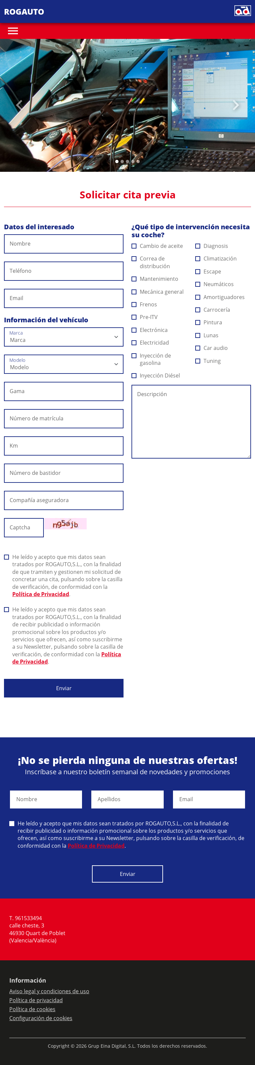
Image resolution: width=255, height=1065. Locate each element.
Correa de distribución (150, 262)
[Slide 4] (138, 161)
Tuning (208, 361)
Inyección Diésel (155, 375)
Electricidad (150, 342)
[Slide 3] (132, 161)
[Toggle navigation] (13, 31)
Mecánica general (157, 291)
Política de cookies (32, 1009)
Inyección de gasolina (151, 359)
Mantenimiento (155, 278)
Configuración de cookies (40, 1018)
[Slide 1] (122, 161)
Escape (208, 271)
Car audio (211, 348)
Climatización (216, 258)
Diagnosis (211, 246)
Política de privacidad (36, 1000)
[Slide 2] (127, 161)
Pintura (208, 322)
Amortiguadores (220, 297)
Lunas (207, 335)
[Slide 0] (117, 161)
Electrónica (149, 330)
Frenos (144, 304)
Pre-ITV (144, 317)
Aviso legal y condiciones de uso (49, 991)
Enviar (64, 688)
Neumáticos (214, 284)
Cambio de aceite (157, 246)
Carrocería (212, 309)
